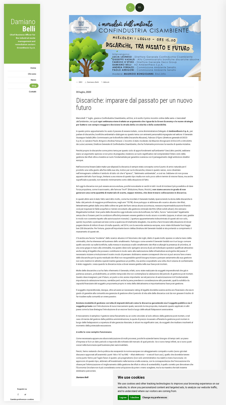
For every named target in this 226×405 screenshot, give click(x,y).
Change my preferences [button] (154, 397)
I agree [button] (122, 397)
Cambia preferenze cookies (22, 399)
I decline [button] (134, 397)
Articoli (106, 82)
